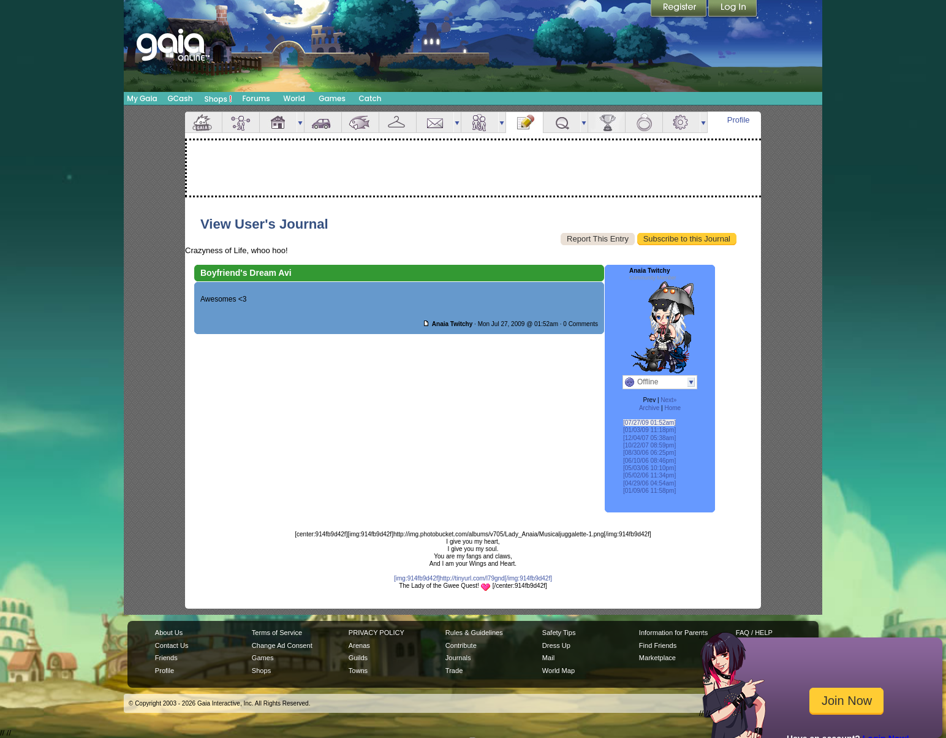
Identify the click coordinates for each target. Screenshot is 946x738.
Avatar (240, 122)
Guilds (358, 657)
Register (679, 9)
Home (672, 408)
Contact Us (172, 645)
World (294, 98)
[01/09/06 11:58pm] (649, 490)
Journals (458, 657)
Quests (561, 122)
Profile (738, 119)
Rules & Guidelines (474, 632)
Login (732, 9)
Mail (435, 122)
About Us (169, 632)
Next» (668, 400)
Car (323, 122)
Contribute (461, 645)
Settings (681, 122)
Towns (358, 670)
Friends (479, 122)
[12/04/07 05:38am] (649, 438)
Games (332, 98)
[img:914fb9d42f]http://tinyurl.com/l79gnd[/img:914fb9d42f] (473, 578)
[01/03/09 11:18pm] (649, 430)
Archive (649, 408)
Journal (524, 122)
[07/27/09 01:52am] (649, 422)
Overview (203, 122)
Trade (454, 670)
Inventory (397, 122)
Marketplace (657, 657)
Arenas (359, 645)
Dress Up (556, 645)
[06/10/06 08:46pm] (649, 460)
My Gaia (142, 98)
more (300, 122)
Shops (218, 99)
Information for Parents (673, 632)
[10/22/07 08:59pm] (649, 445)
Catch (370, 98)
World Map (558, 670)
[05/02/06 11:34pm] (649, 475)
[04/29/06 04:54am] (649, 483)
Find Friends (657, 645)
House (278, 122)
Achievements (606, 122)
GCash (180, 98)
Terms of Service (277, 632)
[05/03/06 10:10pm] (649, 468)
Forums (256, 98)
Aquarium (360, 122)
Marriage (644, 122)
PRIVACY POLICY (376, 632)
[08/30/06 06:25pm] (649, 452)
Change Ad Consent (282, 645)
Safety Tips (559, 632)
